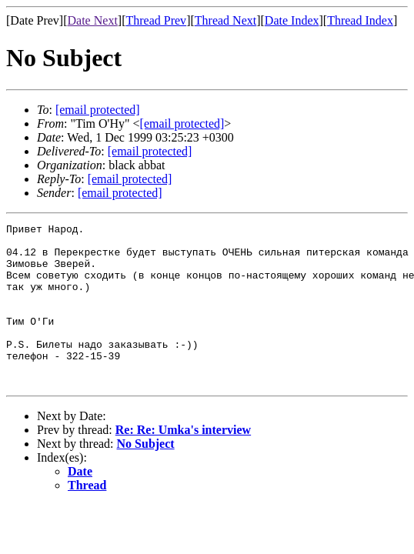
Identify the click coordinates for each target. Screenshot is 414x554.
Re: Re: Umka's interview (183, 462)
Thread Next (225, 20)
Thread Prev (155, 20)
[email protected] (150, 151)
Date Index (292, 20)
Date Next (93, 20)
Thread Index (360, 20)
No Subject (146, 475)
